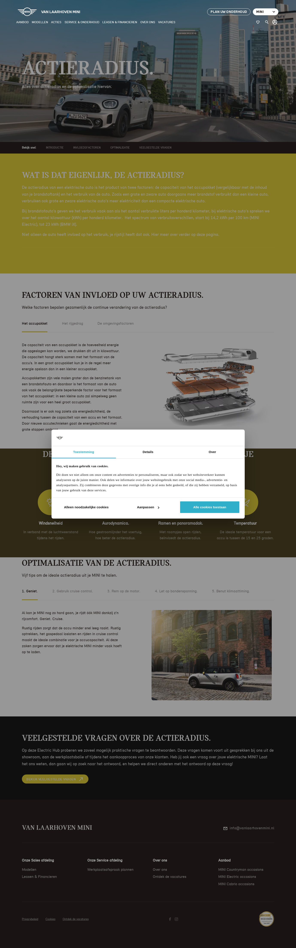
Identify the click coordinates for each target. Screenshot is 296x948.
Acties (56, 22)
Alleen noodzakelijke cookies (86, 507)
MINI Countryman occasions (240, 869)
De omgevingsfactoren (115, 323)
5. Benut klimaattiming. (231, 591)
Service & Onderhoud (82, 22)
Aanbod (22, 22)
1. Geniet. (30, 591)
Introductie (55, 147)
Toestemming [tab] (83, 452)
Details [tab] (148, 452)
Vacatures (166, 22)
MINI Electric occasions (237, 876)
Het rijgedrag (72, 323)
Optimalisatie (120, 147)
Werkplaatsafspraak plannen (110, 869)
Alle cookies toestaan (209, 507)
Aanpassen (148, 507)
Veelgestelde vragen (155, 147)
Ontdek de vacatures (169, 876)
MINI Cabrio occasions (236, 884)
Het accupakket (34, 323)
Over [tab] (212, 452)
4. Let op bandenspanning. (176, 591)
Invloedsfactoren (87, 147)
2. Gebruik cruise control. (72, 591)
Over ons (147, 22)
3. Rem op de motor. (123, 591)
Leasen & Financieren (119, 22)
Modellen (40, 22)
